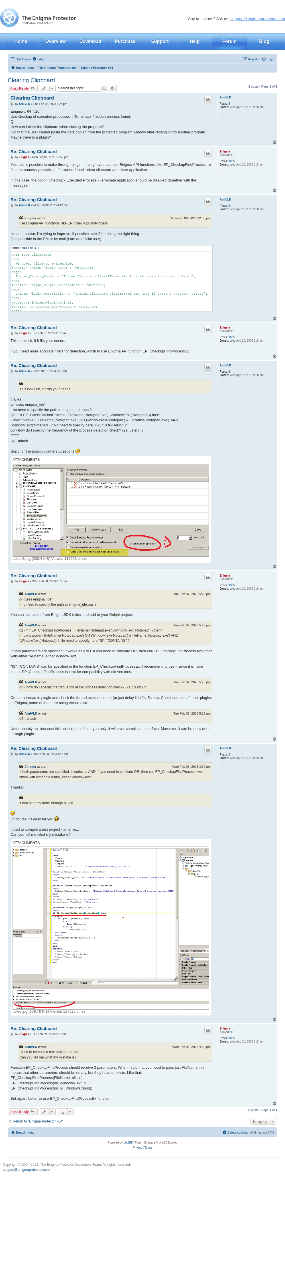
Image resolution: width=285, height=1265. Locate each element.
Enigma (225, 151)
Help (195, 41)
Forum (229, 41)
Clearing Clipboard (31, 80)
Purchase (125, 41)
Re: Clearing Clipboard (34, 151)
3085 (232, 161)
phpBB (127, 1142)
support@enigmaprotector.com (257, 18)
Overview (55, 41)
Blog (264, 41)
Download (90, 41)
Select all (31, 248)
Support (159, 41)
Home (21, 41)
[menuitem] (38, 59)
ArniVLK (225, 97)
